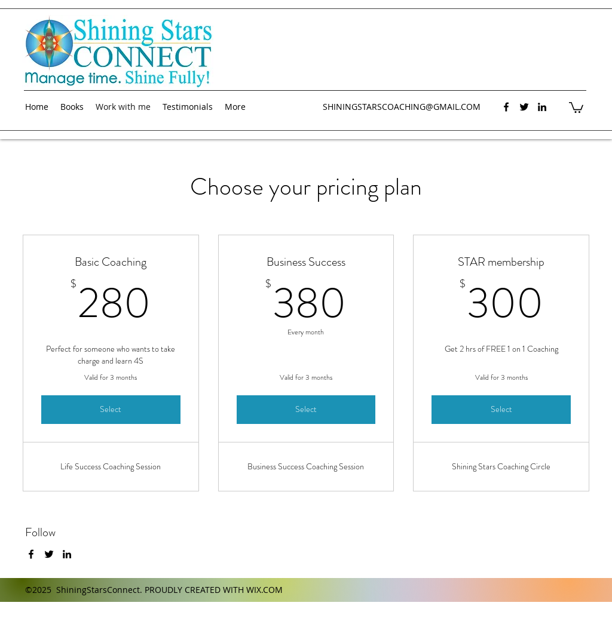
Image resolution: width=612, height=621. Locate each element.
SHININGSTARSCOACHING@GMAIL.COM (402, 106)
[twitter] (524, 107)
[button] (576, 107)
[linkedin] (542, 107)
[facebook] (506, 107)
